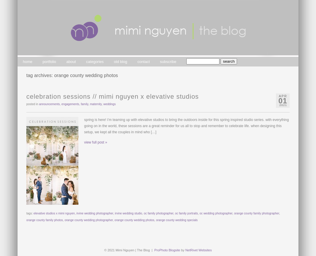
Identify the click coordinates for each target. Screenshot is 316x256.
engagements (70, 104)
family (84, 104)
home (27, 62)
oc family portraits (186, 213)
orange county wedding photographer (89, 220)
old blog (120, 62)
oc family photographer (158, 213)
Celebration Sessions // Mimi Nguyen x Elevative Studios (112, 96)
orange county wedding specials (176, 220)
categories (95, 62)
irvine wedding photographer (94, 213)
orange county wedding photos (134, 220)
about (71, 62)
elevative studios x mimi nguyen (54, 213)
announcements (49, 104)
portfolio (49, 62)
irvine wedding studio (128, 213)
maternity (96, 104)
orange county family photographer (256, 213)
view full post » (95, 142)
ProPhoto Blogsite (167, 250)
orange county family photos (44, 220)
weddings (109, 104)
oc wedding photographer (216, 213)
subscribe (168, 62)
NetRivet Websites (198, 250)
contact (144, 62)
